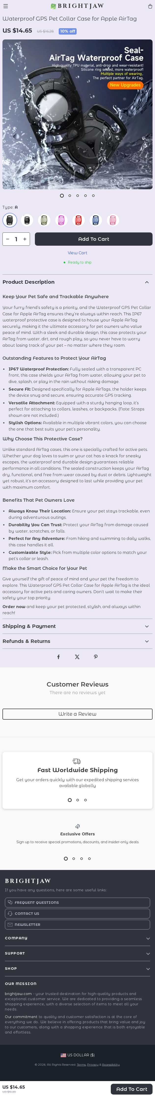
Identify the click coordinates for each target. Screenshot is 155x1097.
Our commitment (21, 1017)
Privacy (93, 1064)
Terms (81, 1064)
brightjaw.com (18, 994)
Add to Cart (131, 1089)
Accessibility (111, 1064)
